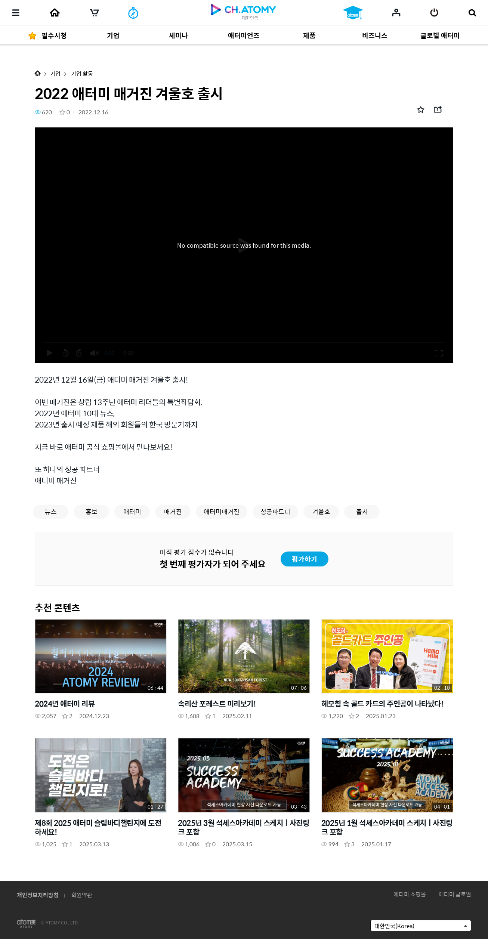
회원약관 (81, 894)
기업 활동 (81, 73)
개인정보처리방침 (38, 894)
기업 (55, 73)
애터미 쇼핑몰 (409, 894)
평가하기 (304, 559)
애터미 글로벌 (455, 894)
